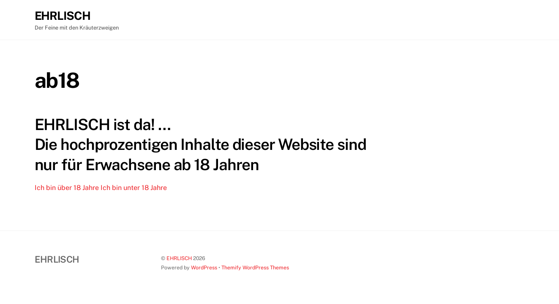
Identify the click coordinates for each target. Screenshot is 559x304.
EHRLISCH (179, 258)
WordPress (204, 267)
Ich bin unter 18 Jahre (134, 188)
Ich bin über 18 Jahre (67, 188)
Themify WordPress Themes (255, 267)
